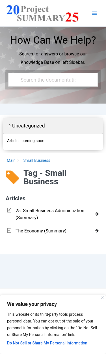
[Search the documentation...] (51, 79)
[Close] (102, 297)
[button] (53, 126)
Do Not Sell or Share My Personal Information (47, 343)
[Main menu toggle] (94, 13)
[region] (53, 324)
